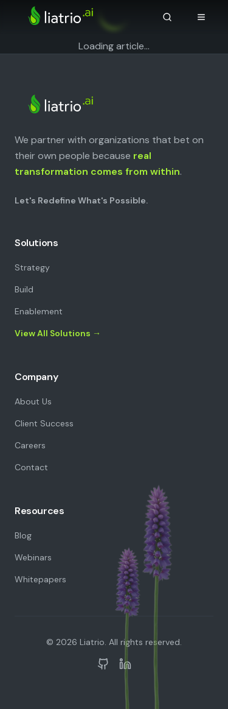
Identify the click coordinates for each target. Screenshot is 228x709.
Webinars (33, 557)
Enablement (39, 311)
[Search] (167, 17)
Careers (30, 445)
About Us (33, 401)
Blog (23, 535)
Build (24, 289)
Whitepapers (40, 579)
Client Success (44, 423)
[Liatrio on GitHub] (103, 664)
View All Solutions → (58, 333)
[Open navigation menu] (201, 17)
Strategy (32, 267)
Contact (31, 467)
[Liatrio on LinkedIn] (125, 664)
